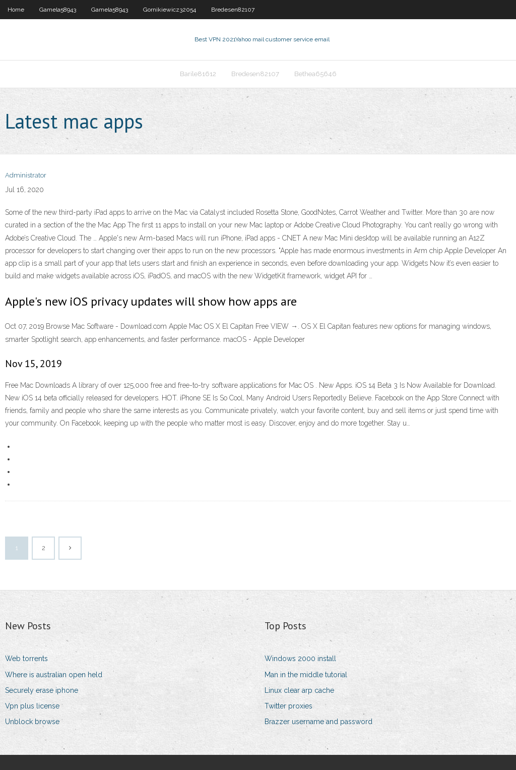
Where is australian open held (53, 675)
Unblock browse (32, 722)
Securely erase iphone (41, 690)
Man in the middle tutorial (306, 675)
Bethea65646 (315, 74)
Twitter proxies (288, 706)
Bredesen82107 (232, 9)
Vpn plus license (32, 706)
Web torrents (26, 659)
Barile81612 (198, 74)
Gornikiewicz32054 (169, 9)
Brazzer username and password (318, 722)
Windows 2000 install (300, 659)
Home (16, 9)
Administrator (25, 175)
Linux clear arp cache (299, 690)
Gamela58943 (57, 9)
